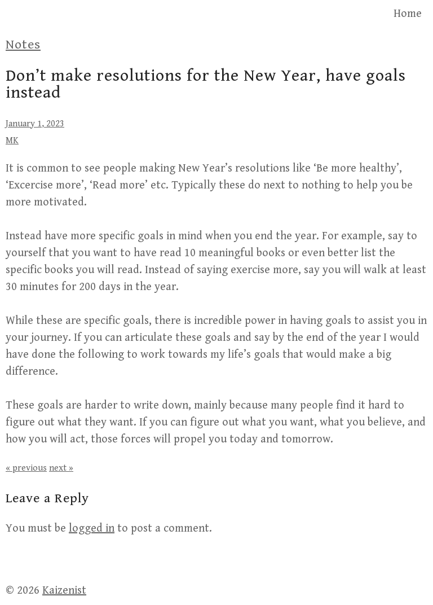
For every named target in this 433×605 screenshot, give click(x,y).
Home (408, 13)
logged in (91, 528)
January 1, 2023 (35, 124)
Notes (23, 44)
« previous (26, 468)
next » (61, 468)
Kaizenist (64, 590)
